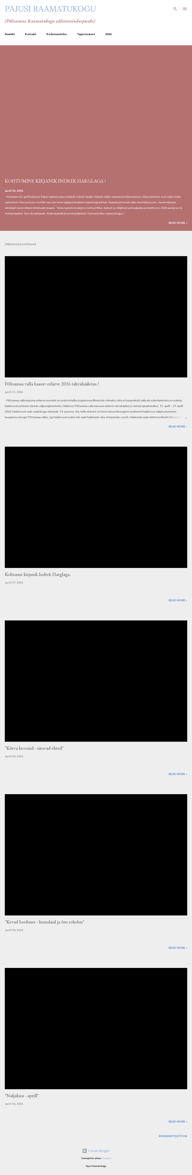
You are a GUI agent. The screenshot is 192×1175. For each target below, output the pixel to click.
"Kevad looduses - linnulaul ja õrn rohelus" (44, 922)
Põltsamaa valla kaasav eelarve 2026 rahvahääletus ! (52, 384)
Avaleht (10, 34)
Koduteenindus (56, 34)
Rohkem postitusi (173, 1136)
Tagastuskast (86, 34)
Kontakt (30, 34)
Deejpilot (106, 1158)
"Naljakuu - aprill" (22, 1095)
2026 (108, 34)
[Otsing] (175, 7)
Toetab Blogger (96, 1151)
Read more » (178, 222)
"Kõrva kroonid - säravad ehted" (34, 748)
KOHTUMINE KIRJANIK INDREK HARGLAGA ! (55, 181)
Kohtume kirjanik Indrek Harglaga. (38, 574)
